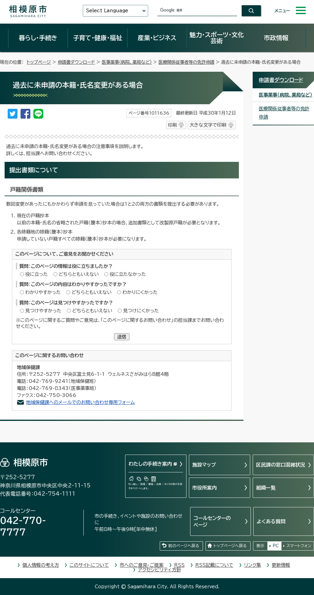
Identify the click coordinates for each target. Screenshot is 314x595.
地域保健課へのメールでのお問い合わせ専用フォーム (80, 402)
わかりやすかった (43, 292)
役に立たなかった (127, 274)
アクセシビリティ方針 (159, 569)
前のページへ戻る (183, 546)
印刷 (172, 125)
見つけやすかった (43, 310)
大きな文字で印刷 (208, 125)
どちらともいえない (79, 274)
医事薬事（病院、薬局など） (127, 62)
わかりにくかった (140, 292)
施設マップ (204, 464)
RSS (179, 565)
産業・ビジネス (157, 38)
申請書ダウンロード (76, 62)
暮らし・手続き (38, 38)
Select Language (107, 10)
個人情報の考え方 (40, 565)
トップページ (39, 62)
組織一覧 (266, 487)
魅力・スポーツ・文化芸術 (217, 38)
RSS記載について (214, 565)
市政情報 (276, 38)
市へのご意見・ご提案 (141, 565)
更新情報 (281, 565)
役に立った (36, 274)
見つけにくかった (141, 310)
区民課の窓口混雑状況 (280, 464)
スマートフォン (298, 546)
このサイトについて (89, 565)
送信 (121, 336)
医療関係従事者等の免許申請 (186, 62)
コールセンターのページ (212, 521)
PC (276, 546)
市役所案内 (204, 487)
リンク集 (252, 565)
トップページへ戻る (230, 546)
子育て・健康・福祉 (97, 38)
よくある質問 (271, 521)
